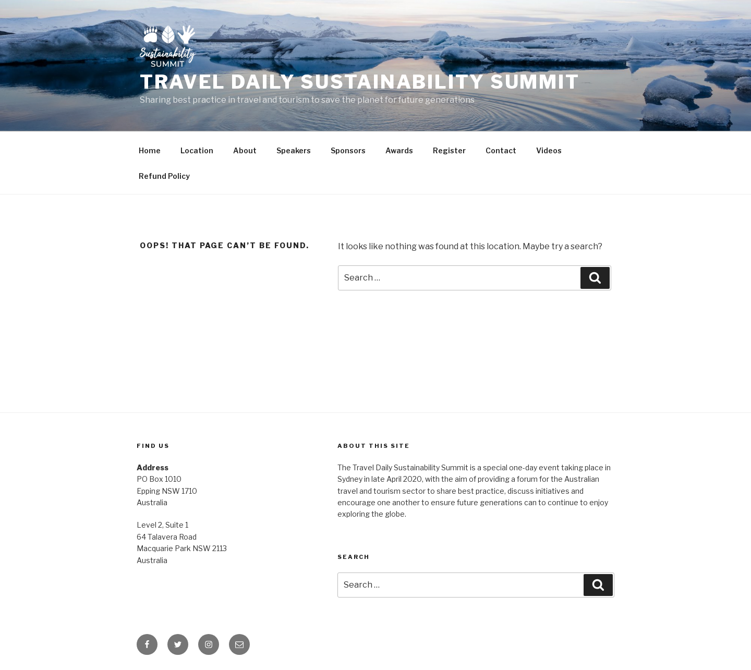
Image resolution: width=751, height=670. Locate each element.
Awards (399, 150)
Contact (501, 150)
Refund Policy (164, 176)
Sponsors (348, 150)
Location (196, 150)
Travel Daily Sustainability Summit (360, 81)
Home (150, 150)
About (245, 150)
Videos (549, 150)
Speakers (293, 150)
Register (449, 150)
